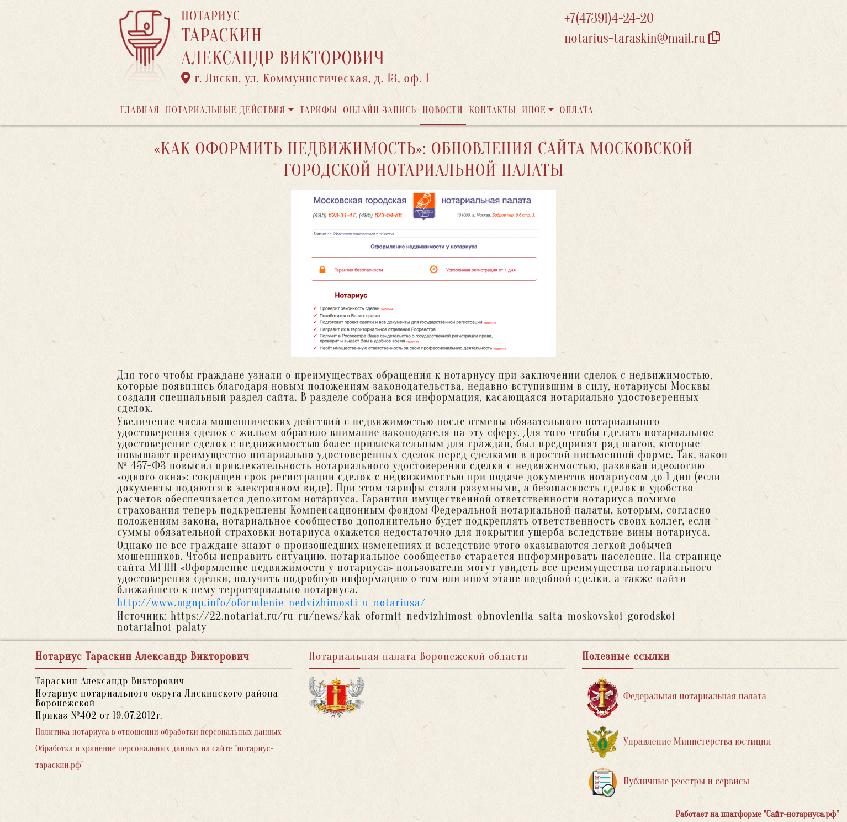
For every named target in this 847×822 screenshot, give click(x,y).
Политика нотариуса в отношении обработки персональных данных (158, 732)
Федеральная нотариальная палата (676, 697)
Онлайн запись (379, 110)
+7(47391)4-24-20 (609, 18)
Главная (140, 110)
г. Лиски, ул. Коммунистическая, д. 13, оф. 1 (305, 78)
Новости (442, 110)
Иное (534, 110)
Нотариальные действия (225, 110)
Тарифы (318, 110)
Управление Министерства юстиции (679, 742)
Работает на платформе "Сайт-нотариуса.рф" (757, 814)
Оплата (577, 110)
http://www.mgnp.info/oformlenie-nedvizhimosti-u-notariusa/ (271, 602)
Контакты (492, 110)
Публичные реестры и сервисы (668, 782)
